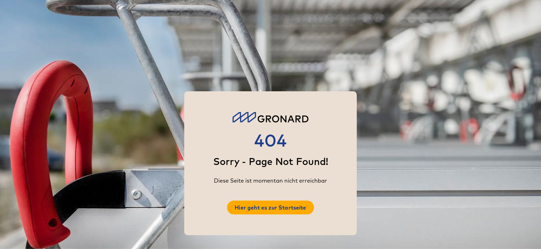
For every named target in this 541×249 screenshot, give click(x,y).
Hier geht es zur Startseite (270, 207)
